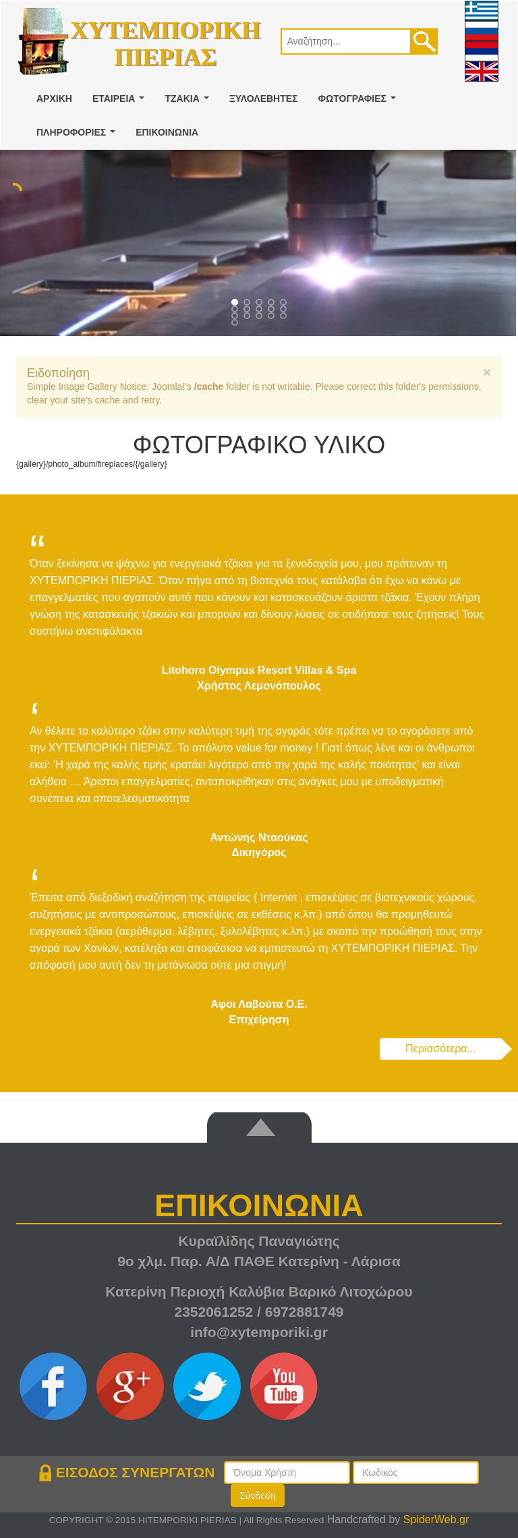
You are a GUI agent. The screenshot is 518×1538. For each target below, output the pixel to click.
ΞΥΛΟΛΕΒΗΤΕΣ (263, 98)
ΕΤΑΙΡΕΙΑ (121, 102)
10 (236, 317)
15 (236, 323)
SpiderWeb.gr (436, 1519)
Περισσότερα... (440, 1048)
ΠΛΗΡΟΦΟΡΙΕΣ (78, 136)
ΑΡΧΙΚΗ (54, 98)
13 (272, 317)
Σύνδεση (257, 1495)
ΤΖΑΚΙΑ (189, 102)
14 (284, 317)
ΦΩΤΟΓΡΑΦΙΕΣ (359, 102)
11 (248, 317)
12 (260, 317)
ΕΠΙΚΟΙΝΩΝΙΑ (167, 132)
